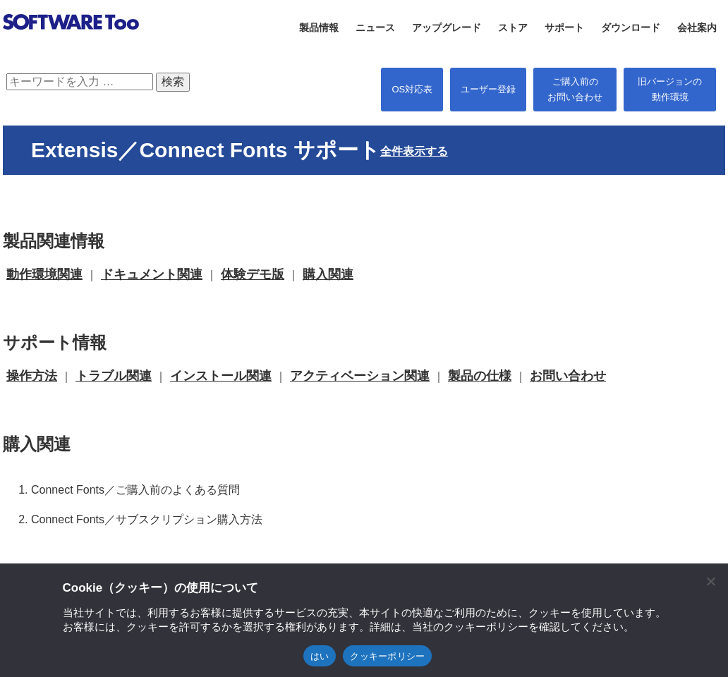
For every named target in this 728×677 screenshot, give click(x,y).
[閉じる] (710, 581)
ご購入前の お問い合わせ (574, 89)
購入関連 (328, 274)
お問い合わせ (568, 376)
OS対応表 (412, 89)
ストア (513, 27)
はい (319, 656)
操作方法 (31, 376)
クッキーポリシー (387, 656)
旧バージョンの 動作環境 (670, 89)
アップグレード (446, 27)
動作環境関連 (44, 274)
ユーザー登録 (488, 89)
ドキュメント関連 (151, 274)
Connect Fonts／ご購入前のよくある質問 (135, 490)
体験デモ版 (252, 274)
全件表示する (414, 151)
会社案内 (697, 27)
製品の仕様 (479, 376)
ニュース (375, 27)
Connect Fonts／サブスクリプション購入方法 (146, 519)
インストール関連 (221, 376)
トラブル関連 (113, 376)
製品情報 (319, 27)
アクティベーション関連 (360, 376)
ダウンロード (630, 27)
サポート (564, 27)
